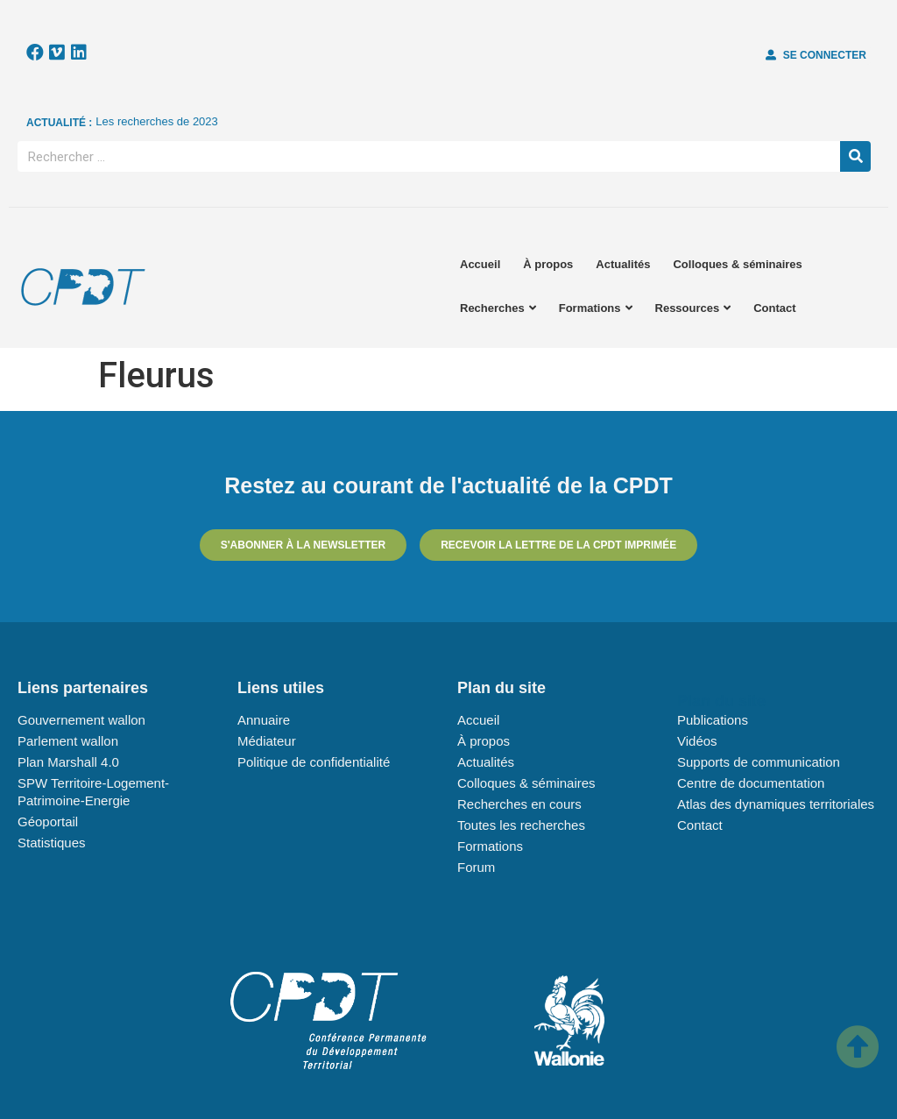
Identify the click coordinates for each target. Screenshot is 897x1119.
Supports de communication (758, 761)
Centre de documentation (750, 783)
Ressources (693, 308)
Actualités (623, 264)
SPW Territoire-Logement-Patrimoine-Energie (93, 792)
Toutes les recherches (521, 825)
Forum (476, 867)
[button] (816, 55)
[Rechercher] (855, 156)
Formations (595, 308)
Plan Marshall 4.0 (68, 761)
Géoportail (48, 821)
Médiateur (266, 740)
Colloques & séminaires (737, 264)
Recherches (498, 308)
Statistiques (52, 842)
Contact (774, 308)
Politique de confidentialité (313, 761)
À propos (548, 264)
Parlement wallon (68, 740)
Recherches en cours (519, 804)
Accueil (480, 264)
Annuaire (263, 719)
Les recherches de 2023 (156, 121)
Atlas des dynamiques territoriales (775, 804)
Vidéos (697, 740)
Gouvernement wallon (81, 719)
